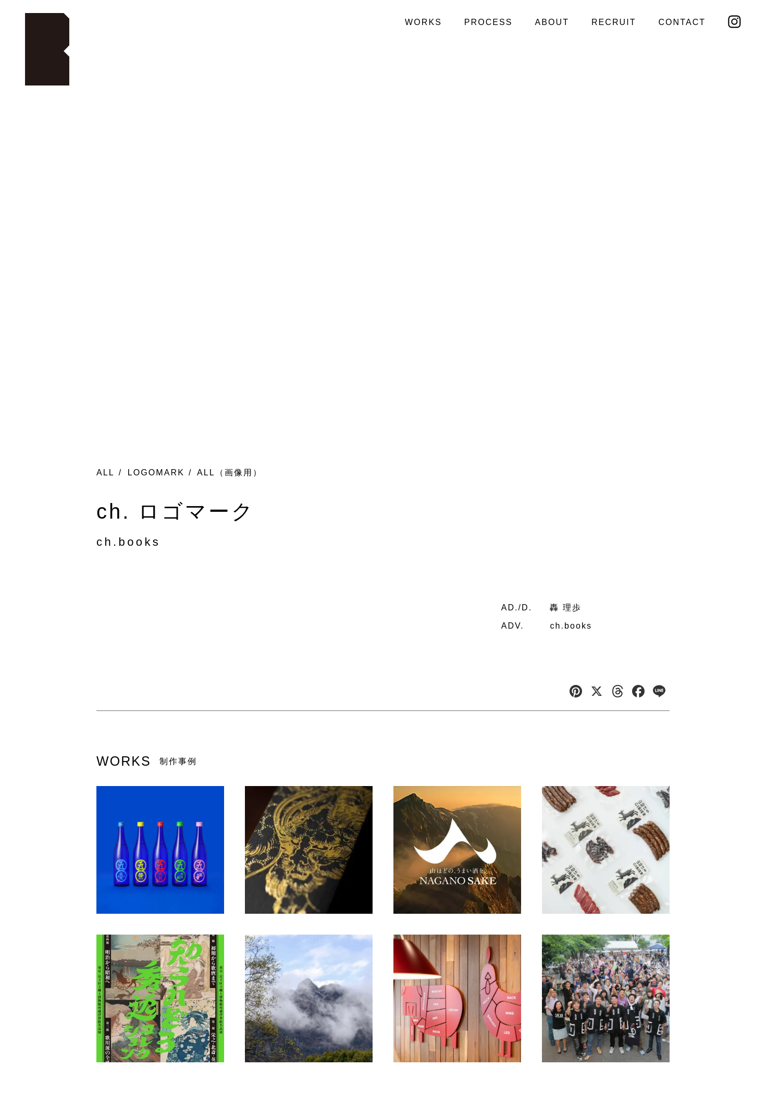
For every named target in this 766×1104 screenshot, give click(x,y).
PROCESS (488, 22)
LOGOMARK (156, 472)
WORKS (423, 22)
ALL (105, 472)
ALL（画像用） (229, 472)
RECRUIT (613, 22)
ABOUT (552, 22)
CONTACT (682, 22)
